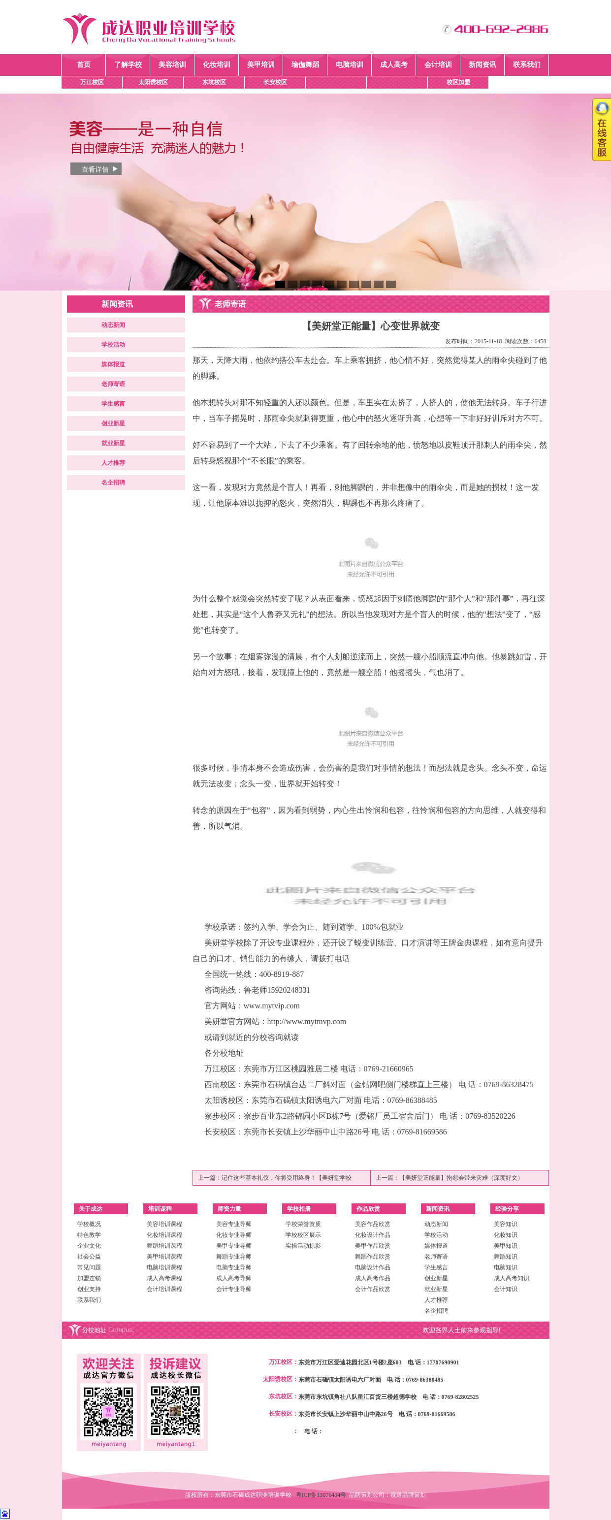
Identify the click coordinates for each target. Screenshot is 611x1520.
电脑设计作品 (372, 1267)
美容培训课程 (164, 1224)
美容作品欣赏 (372, 1224)
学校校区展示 (303, 1234)
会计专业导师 (234, 1289)
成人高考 (394, 64)
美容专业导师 (234, 1224)
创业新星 (113, 423)
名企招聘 (113, 482)
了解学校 (128, 64)
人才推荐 (113, 462)
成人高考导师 (234, 1278)
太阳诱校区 (153, 82)
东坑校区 (214, 82)
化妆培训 (216, 64)
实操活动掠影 (303, 1245)
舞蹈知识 (505, 1256)
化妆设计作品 (372, 1234)
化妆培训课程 (164, 1234)
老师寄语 (113, 384)
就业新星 (113, 443)
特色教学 (89, 1234)
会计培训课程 (164, 1289)
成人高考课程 (164, 1278)
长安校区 (275, 82)
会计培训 (438, 64)
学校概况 (89, 1224)
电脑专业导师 (234, 1267)
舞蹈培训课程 (164, 1245)
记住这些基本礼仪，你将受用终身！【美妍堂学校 (287, 1177)
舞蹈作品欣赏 (372, 1256)
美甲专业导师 (234, 1245)
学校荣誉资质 (303, 1224)
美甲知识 (505, 1245)
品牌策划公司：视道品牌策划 (387, 1494)
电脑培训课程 (164, 1267)
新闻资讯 (482, 64)
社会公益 (89, 1256)
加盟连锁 (89, 1278)
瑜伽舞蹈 (305, 64)
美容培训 (172, 64)
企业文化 (89, 1245)
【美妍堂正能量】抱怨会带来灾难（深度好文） (461, 1177)
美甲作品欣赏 (372, 1245)
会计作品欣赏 (372, 1289)
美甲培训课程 (164, 1256)
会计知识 (505, 1289)
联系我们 (527, 64)
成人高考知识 (511, 1278)
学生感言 (113, 403)
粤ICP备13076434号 (323, 1494)
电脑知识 (505, 1267)
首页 (84, 64)
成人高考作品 (372, 1278)
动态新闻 (113, 325)
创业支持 (89, 1289)
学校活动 (113, 344)
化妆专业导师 (234, 1234)
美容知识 (505, 1224)
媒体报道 (113, 364)
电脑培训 (349, 64)
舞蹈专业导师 (234, 1256)
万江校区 (92, 82)
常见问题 (89, 1267)
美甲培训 (261, 64)
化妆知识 (505, 1234)
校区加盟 (458, 82)
